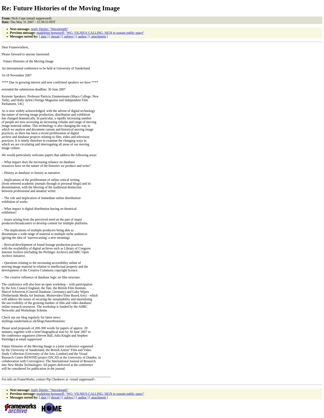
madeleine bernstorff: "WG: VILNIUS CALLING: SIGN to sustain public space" (90, 32)
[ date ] (43, 36)
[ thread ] (55, 36)
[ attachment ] (98, 36)
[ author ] (82, 36)
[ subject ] (68, 36)
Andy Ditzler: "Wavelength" (49, 29)
